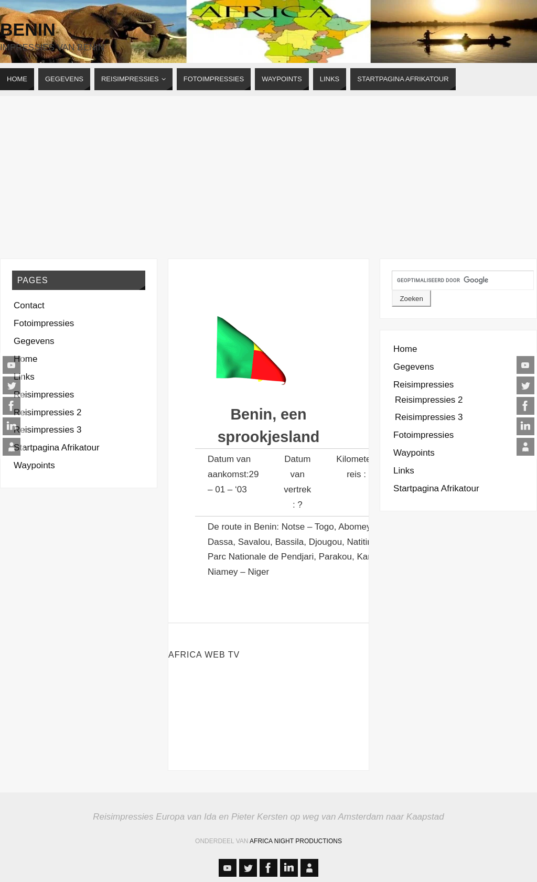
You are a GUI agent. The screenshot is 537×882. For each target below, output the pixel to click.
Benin (28, 29)
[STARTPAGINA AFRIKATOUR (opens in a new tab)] (402, 79)
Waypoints (34, 465)
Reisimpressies (44, 395)
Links (24, 377)
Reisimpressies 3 (47, 430)
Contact (29, 305)
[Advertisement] (268, 174)
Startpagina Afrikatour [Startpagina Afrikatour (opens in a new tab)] (56, 448)
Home (25, 359)
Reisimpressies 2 (47, 412)
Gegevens (34, 341)
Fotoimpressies (44, 323)
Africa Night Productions (296, 841)
